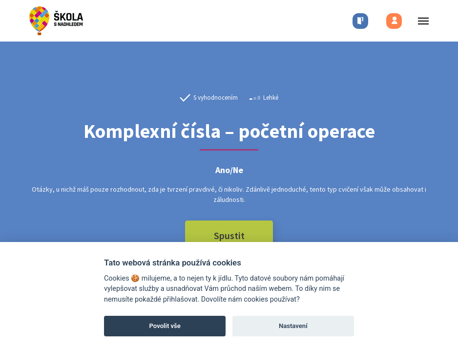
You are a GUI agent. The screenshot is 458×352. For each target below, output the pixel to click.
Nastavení (293, 326)
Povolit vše (165, 326)
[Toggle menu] (420, 21)
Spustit (229, 235)
